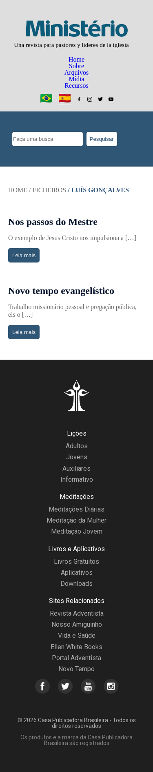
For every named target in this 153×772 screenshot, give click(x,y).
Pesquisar (102, 139)
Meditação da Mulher (76, 520)
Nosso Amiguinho (76, 624)
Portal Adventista (76, 658)
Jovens (76, 457)
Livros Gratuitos (76, 561)
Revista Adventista (77, 613)
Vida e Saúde (76, 635)
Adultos (77, 446)
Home (76, 59)
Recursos (76, 85)
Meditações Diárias (76, 509)
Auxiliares (76, 468)
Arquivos (76, 72)
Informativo (76, 479)
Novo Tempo (76, 669)
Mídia (76, 79)
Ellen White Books (76, 647)
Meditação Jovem (76, 531)
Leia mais (23, 255)
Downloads (76, 583)
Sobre (76, 65)
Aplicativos (77, 572)
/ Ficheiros (47, 190)
